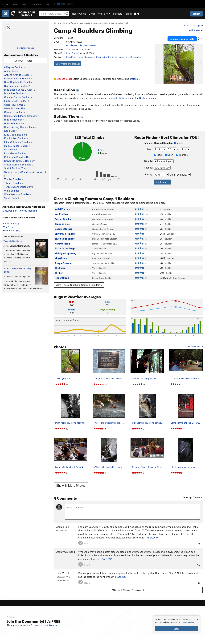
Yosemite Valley (99, 23)
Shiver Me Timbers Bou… (103, 232)
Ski (47, 4)
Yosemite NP (84, 23)
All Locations (59, 23)
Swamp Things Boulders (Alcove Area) (25, 172)
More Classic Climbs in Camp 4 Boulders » (79, 283)
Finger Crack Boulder (15, 100)
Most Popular (9, 210)
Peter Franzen (72, 53)
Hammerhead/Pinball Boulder (20, 115)
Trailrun (36, 4)
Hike (24, 4)
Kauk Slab (9, 130)
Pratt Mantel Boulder (15, 153)
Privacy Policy (188, 622)
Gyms (92, 13)
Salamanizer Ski (103, 57)
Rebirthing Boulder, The (17, 157)
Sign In (196, 13)
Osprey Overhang (65, 550)
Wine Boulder (11, 190)
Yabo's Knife (10, 198)
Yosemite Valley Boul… (119, 23)
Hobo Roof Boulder (14, 123)
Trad (158, 153)
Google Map (71, 45)
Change (178, 141)
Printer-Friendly (10, 223)
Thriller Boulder (12, 179)
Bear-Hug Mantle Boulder (18, 82)
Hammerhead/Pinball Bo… (104, 242)
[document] (176, 624)
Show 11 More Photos (70, 484)
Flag (198, 542)
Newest (22, 210)
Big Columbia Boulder (16, 85)
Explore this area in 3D (182, 38)
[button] (158, 63)
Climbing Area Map (25, 48)
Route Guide (79, 13)
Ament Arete (11, 70)
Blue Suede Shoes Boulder (18, 89)
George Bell (62, 525)
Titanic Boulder (12, 183)
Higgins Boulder (13, 119)
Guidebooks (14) (11, 230)
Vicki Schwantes (133, 57)
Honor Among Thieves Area (19, 127)
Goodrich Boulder (13, 112)
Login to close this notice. (45, 625)
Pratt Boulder (11, 149)
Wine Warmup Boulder (16, 194)
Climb (5, 4)
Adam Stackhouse (86, 57)
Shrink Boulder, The (15, 168)
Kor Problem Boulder (15, 138)
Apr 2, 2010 (107, 557)
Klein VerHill (62, 571)
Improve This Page (193, 25)
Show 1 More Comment (128, 588)
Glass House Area (13, 104)
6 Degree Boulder (13, 67)
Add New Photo (194, 345)
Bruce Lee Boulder (14, 93)
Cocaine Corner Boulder (17, 97)
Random (32, 210)
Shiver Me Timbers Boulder (19, 160)
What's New (104, 13)
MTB (15, 4)
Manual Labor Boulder (16, 145)
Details (135, 78)
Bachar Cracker (148, 96)
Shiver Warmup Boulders (17, 164)
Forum (128, 13)
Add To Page (196, 30)
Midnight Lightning (119, 96)
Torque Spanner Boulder (17, 186)
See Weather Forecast (68, 63)
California (71, 23)
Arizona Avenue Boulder (17, 74)
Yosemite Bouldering (13, 241)
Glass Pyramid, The (14, 108)
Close (176, 628)
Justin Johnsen (118, 57)
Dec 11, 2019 (120, 575)
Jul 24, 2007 (152, 536)
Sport (169, 153)
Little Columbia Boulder (17, 142)
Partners (117, 13)
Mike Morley (72, 57)
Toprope (182, 153)
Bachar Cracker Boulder (17, 78)
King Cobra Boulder (15, 134)
